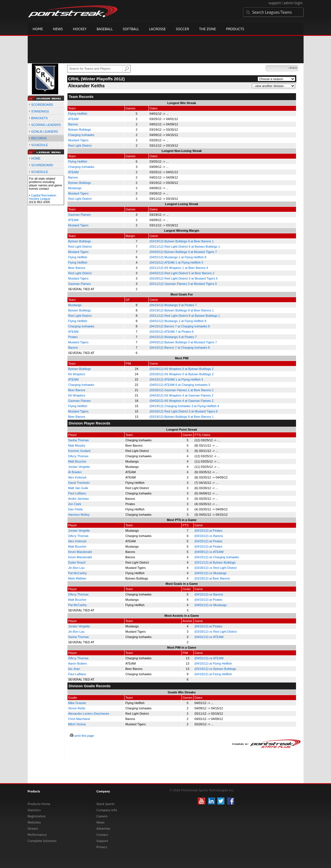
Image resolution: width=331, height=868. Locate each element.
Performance (37, 835)
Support (102, 841)
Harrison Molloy (79, 514)
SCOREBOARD (42, 104)
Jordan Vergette (79, 466)
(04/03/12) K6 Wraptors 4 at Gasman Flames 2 (181, 395)
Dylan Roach (77, 562)
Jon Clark (74, 504)
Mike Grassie (77, 703)
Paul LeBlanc (77, 493)
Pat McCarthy (77, 573)
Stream (33, 829)
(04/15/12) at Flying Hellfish (213, 663)
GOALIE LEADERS (44, 131)
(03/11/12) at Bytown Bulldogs (215, 562)
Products (235, 29)
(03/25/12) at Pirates (208, 541)
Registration (37, 816)
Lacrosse (157, 29)
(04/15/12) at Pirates (208, 530)
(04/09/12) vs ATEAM (209, 551)
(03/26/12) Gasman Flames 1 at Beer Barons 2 (181, 390)
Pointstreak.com (73, 11)
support (275, 3)
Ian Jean (74, 668)
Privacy (102, 847)
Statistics (34, 810)
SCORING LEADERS (46, 124)
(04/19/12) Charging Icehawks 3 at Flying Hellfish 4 (184, 406)
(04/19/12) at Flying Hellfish (213, 674)
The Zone (207, 29)
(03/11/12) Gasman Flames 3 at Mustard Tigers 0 (183, 283)
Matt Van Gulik (78, 488)
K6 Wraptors (76, 374)
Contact (102, 835)
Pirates (73, 337)
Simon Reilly (76, 708)
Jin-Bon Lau (76, 567)
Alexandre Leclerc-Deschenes (88, 713)
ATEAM (73, 119)
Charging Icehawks (81, 135)
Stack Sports (106, 804)
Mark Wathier (77, 578)
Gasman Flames (79, 214)
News (58, 29)
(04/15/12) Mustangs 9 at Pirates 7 (173, 305)
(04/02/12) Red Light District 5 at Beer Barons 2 (181, 273)
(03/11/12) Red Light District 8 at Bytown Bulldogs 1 (184, 246)
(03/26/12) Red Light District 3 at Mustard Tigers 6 (183, 278)
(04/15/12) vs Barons (208, 536)
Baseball (105, 29)
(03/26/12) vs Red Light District (215, 567)
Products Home (39, 804)
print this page (84, 735)
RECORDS (39, 138)
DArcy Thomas (78, 456)
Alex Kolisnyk (77, 477)
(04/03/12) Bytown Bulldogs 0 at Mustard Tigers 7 (183, 252)
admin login (292, 3)
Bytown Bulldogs (79, 129)
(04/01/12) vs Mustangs (210, 573)
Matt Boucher (77, 461)
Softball (131, 29)
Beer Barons (76, 267)
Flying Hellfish (77, 113)
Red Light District (80, 145)
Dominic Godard (79, 450)
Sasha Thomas (78, 440)
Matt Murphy (76, 445)
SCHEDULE (39, 145)
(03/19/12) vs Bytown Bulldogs (215, 668)
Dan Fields (75, 509)
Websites (34, 822)
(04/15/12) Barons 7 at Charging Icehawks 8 (179, 326)
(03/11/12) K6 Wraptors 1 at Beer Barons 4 (178, 267)
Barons (73, 124)
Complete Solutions (42, 841)
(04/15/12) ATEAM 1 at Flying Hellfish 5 (176, 262)
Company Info (107, 810)
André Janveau (78, 498)
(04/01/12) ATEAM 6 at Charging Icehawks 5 (179, 384)
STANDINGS (40, 111)
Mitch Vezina (77, 724)
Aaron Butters (77, 663)
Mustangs (75, 188)
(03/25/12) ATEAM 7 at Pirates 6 (171, 331)
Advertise (103, 829)
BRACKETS (39, 118)
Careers (102, 816)
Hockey (79, 29)
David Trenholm (79, 482)
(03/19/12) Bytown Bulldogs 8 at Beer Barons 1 (181, 241)
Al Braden (75, 472)
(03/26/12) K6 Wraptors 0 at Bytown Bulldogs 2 (181, 368)
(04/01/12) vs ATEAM (209, 637)
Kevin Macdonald (80, 551)
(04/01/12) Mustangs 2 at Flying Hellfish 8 (177, 257)
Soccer (182, 29)
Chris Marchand (79, 719)
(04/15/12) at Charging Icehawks (216, 557)
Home (38, 29)
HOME (36, 158)
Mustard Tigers (78, 140)
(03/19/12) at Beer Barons (212, 578)
